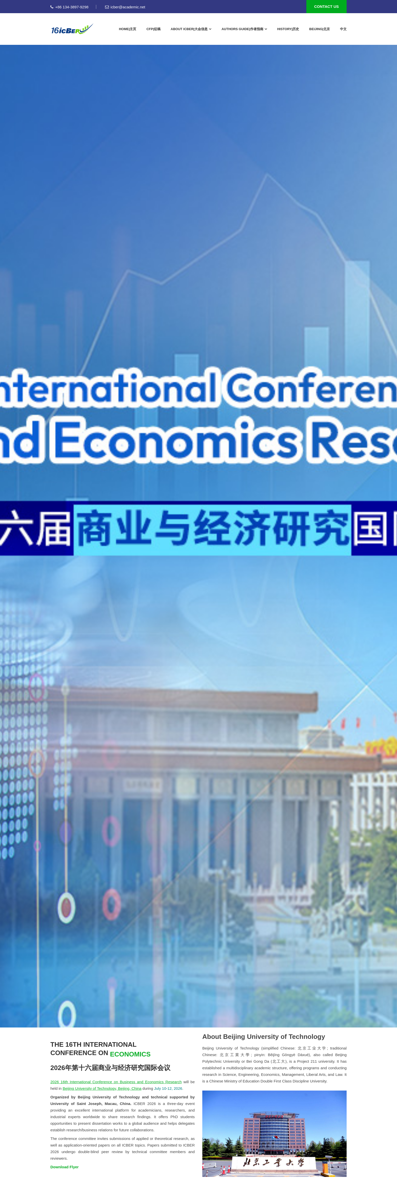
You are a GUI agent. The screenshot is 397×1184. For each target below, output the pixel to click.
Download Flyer (64, 1167)
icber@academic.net (125, 7)
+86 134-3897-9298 (69, 7)
